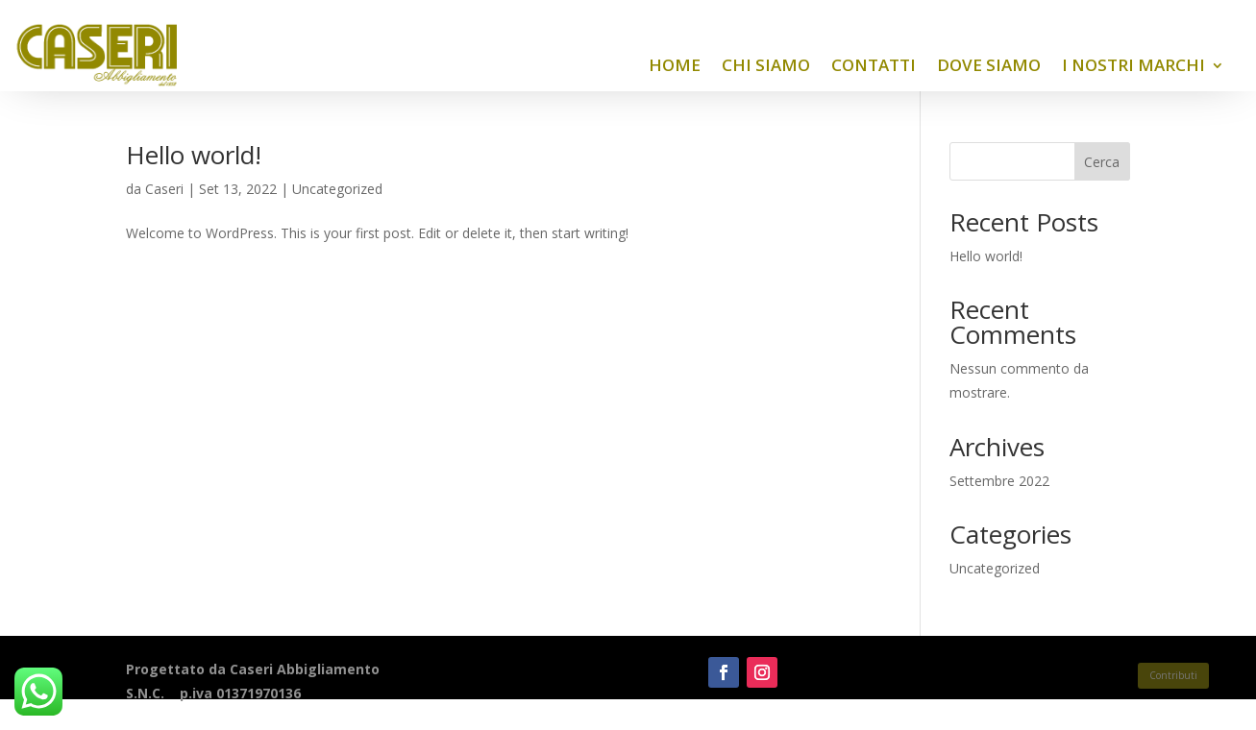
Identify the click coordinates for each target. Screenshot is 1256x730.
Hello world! (193, 154)
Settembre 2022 (999, 481)
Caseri (164, 189)
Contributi (1173, 675)
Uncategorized (337, 189)
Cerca (1102, 162)
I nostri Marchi (1133, 65)
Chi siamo (766, 65)
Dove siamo (989, 65)
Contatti (873, 65)
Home (675, 65)
